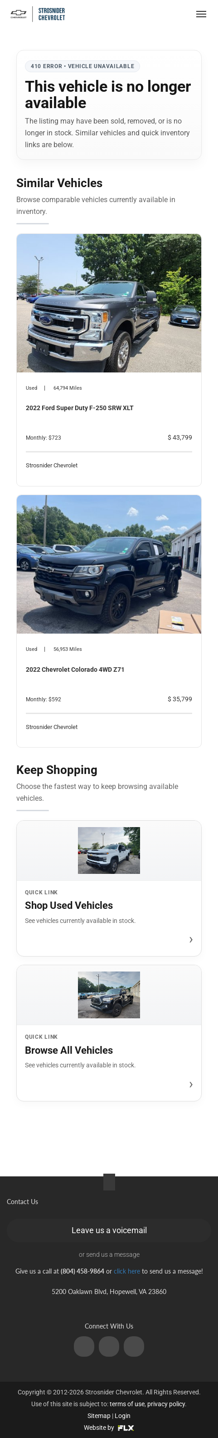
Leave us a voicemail (109, 1230)
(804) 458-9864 (148, 14)
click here (127, 1271)
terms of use (127, 1404)
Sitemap (99, 1415)
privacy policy (166, 1404)
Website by (109, 1427)
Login (123, 1415)
